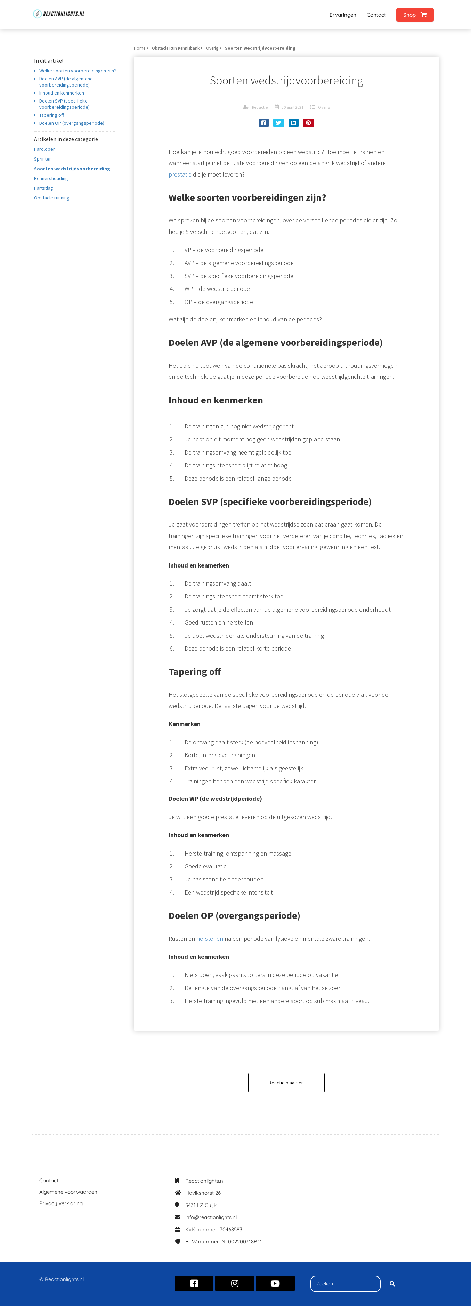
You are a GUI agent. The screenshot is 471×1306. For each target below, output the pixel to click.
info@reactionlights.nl (211, 1217)
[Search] (392, 1284)
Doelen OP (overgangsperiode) (71, 123)
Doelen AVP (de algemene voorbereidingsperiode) (66, 81)
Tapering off (51, 115)
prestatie (180, 174)
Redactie (260, 107)
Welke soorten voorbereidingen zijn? (77, 70)
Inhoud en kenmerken (61, 93)
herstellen (209, 938)
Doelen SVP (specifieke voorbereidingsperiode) (64, 104)
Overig (324, 107)
